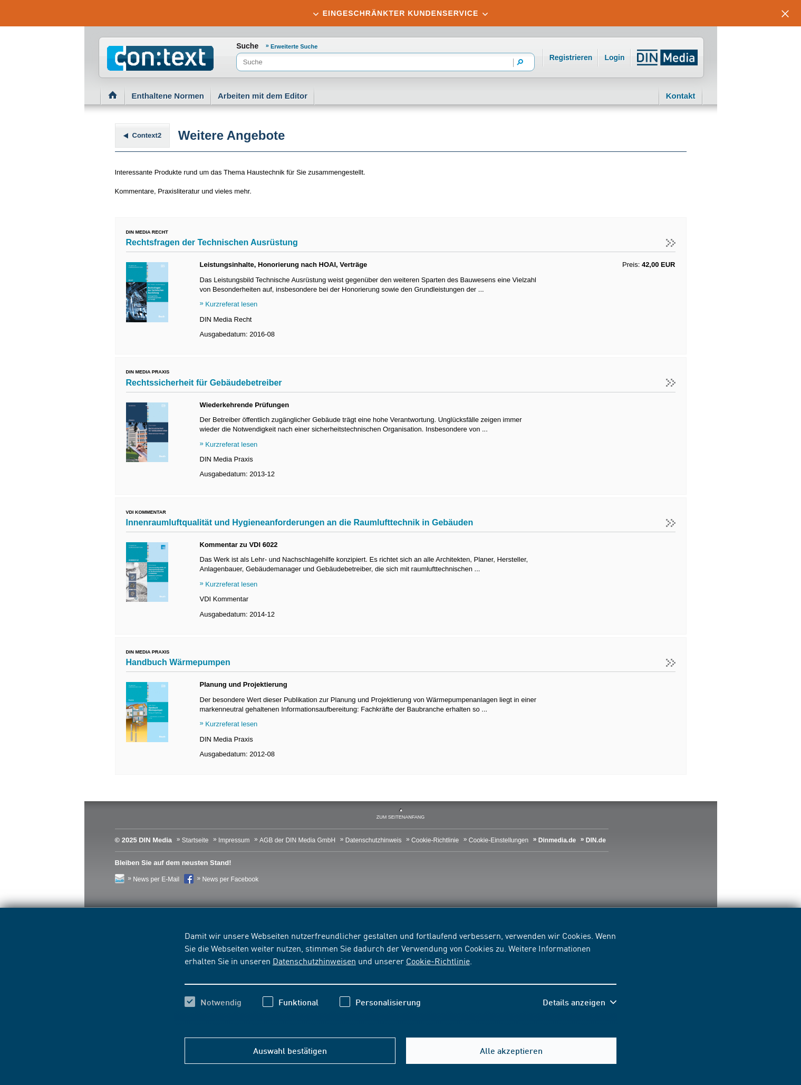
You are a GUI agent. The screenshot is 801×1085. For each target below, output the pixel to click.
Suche (247, 46)
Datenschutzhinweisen (314, 960)
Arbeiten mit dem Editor (262, 95)
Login (614, 57)
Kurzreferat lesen (231, 304)
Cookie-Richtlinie (438, 960)
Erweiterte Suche (294, 46)
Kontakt (681, 95)
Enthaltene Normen (168, 95)
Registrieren (571, 57)
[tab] (400, 13)
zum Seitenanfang (401, 817)
